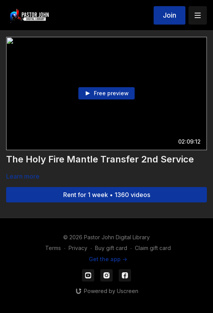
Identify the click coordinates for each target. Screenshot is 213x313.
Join (169, 15)
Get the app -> (108, 259)
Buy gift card (111, 248)
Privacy (78, 248)
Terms (53, 248)
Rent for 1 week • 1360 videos (106, 195)
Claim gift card (153, 248)
